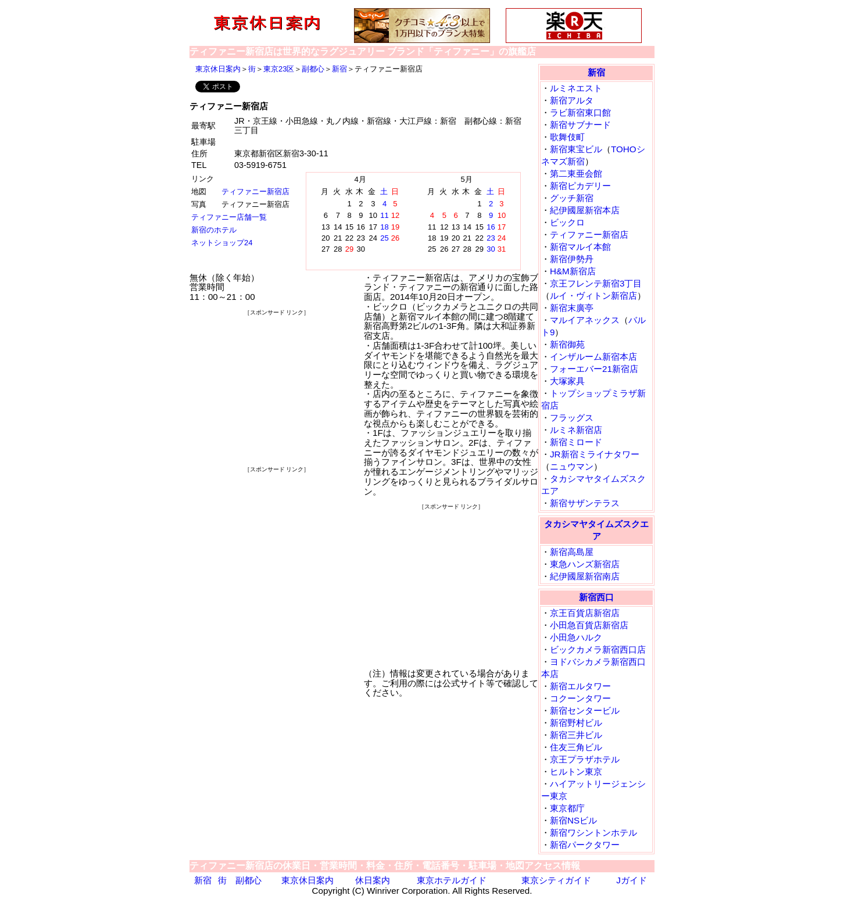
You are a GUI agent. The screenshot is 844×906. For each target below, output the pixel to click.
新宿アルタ (571, 100)
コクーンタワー (580, 698)
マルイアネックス (585, 320)
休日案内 (372, 880)
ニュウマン (571, 466)
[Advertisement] (276, 390)
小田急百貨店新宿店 (589, 625)
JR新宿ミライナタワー (594, 454)
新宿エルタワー (580, 686)
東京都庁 (567, 808)
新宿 (339, 69)
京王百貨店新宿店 (585, 613)
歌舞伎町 (567, 137)
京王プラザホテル (585, 759)
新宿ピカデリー (580, 186)
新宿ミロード (576, 442)
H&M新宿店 (573, 271)
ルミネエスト (576, 88)
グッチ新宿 (571, 198)
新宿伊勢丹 (571, 259)
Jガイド (631, 880)
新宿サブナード (580, 125)
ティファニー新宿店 (255, 191)
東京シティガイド (556, 880)
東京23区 (278, 69)
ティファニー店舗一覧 (229, 217)
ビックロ (567, 222)
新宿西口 (596, 597)
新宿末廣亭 (571, 308)
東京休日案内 (218, 69)
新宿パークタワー (585, 845)
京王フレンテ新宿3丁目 (596, 283)
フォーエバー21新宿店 (594, 369)
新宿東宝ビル (576, 149)
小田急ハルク (576, 637)
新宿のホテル (214, 229)
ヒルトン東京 (576, 771)
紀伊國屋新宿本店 (585, 210)
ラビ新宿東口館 (580, 112)
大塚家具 (567, 381)
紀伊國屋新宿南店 (585, 576)
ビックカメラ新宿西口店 (598, 649)
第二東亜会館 (576, 173)
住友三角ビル (576, 747)
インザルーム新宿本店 (593, 356)
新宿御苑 (567, 344)
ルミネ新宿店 (576, 430)
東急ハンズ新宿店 (585, 564)
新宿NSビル (573, 820)
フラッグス (571, 417)
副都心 (313, 69)
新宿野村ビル (576, 723)
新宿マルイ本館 (580, 247)
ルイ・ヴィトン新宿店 (593, 295)
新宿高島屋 (571, 552)
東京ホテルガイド (452, 880)
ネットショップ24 (221, 242)
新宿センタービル (585, 710)
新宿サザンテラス (585, 503)
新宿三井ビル (576, 735)
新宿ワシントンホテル (593, 832)
